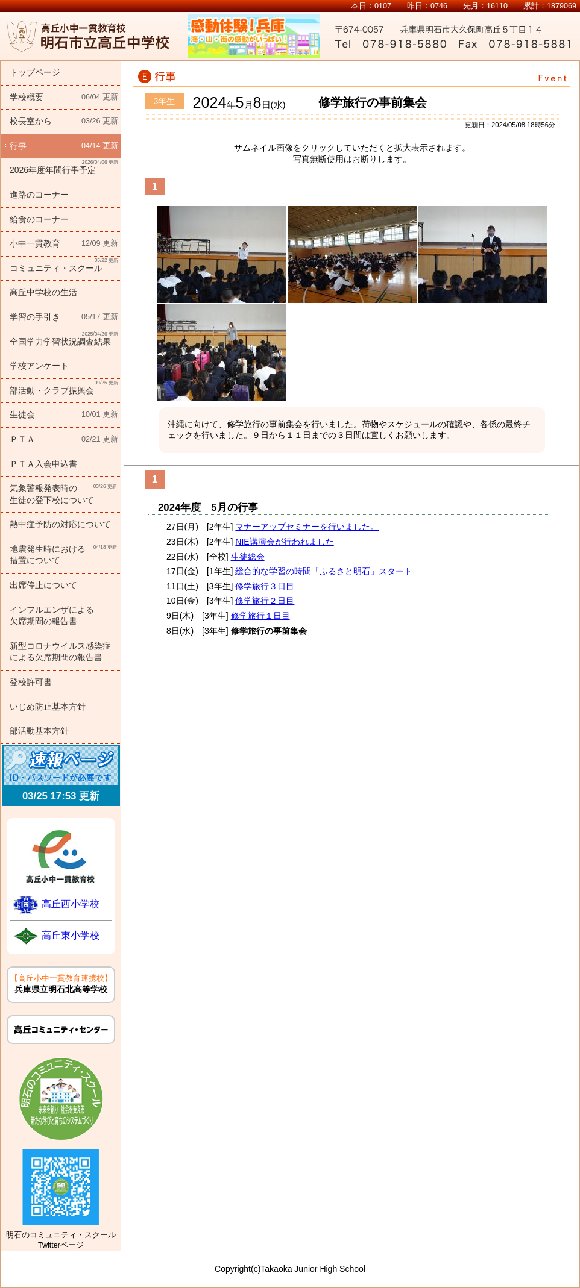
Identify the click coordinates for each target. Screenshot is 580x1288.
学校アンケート (39, 365)
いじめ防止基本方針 (48, 706)
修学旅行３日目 (264, 586)
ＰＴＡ (64, 440)
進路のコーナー (39, 194)
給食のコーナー (39, 219)
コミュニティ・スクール (64, 265)
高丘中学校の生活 (43, 292)
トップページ (35, 72)
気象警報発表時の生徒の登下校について (64, 494)
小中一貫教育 (64, 244)
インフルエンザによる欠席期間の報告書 (52, 616)
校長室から (64, 122)
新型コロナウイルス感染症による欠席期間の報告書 (60, 652)
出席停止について (43, 585)
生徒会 (64, 415)
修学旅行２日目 (264, 600)
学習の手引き (64, 317)
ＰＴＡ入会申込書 (43, 464)
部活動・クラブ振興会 (64, 387)
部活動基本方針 (39, 731)
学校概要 (64, 98)
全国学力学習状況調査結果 (64, 338)
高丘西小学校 (70, 904)
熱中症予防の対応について (60, 524)
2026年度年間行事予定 (64, 166)
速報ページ (61, 765)
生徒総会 (248, 556)
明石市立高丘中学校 (88, 36)
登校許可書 (31, 682)
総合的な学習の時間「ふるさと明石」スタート (323, 571)
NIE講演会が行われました (284, 541)
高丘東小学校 (70, 935)
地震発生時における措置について (64, 554)
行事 (64, 146)
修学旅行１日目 (260, 616)
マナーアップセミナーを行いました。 (307, 526)
